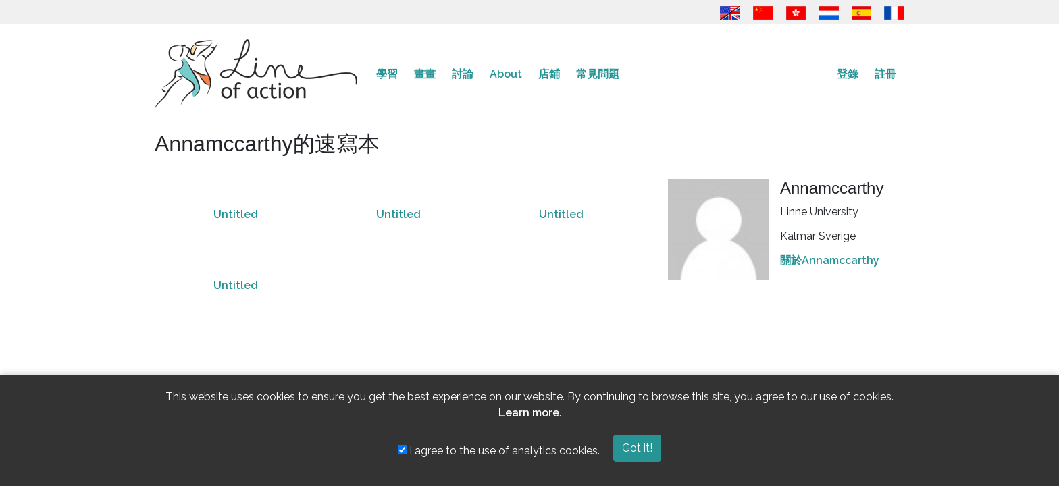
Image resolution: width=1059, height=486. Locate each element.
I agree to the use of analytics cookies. (499, 450)
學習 (387, 74)
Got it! (637, 447)
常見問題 (597, 74)
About (506, 74)
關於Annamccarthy (829, 260)
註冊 (885, 74)
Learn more (528, 412)
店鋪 (549, 74)
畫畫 (425, 74)
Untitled (235, 214)
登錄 (847, 74)
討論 (462, 74)
